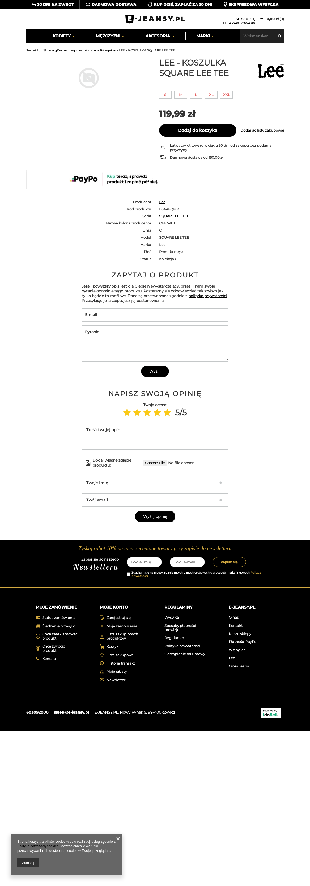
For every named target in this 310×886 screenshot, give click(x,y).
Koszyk (112, 802)
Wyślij (155, 474)
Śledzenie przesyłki (59, 781)
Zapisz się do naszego (80, 719)
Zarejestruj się (119, 773)
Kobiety (62, 35)
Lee (162, 202)
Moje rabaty (117, 827)
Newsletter (116, 835)
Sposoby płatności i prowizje (181, 783)
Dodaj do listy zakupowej (262, 130)
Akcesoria (158, 35)
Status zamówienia (58, 773)
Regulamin (174, 793)
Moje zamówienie (56, 761)
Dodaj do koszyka (197, 130)
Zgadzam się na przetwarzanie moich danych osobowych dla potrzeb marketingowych (196, 729)
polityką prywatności (207, 398)
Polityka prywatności (182, 801)
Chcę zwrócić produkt (53, 804)
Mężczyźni (108, 35)
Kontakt (49, 814)
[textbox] (262, 36)
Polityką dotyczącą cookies (37, 846)
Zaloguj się (245, 19)
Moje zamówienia (122, 781)
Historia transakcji (122, 819)
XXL (226, 95)
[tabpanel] (57, 658)
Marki (203, 35)
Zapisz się (229, 717)
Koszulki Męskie (102, 50)
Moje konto (114, 761)
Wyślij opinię (155, 619)
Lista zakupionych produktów (122, 792)
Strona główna (55, 50)
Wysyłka (171, 773)
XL (211, 95)
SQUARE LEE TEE (174, 216)
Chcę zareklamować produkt (59, 792)
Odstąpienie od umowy (184, 809)
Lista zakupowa (120, 810)
